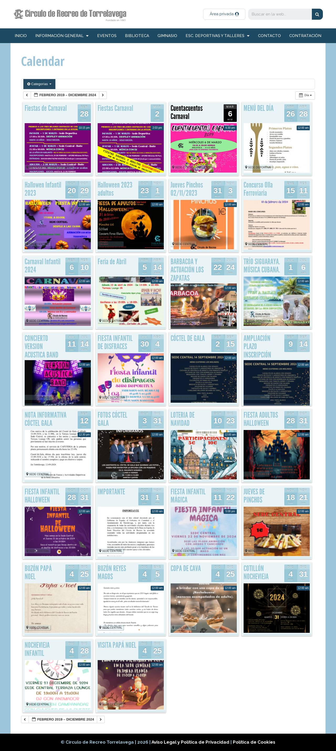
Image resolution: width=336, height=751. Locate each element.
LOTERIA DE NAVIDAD (183, 419)
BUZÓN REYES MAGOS (112, 573)
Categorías (39, 84)
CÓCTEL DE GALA (188, 338)
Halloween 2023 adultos (115, 189)
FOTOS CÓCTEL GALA (112, 419)
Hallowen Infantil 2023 (43, 189)
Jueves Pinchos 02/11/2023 (187, 189)
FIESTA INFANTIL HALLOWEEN (42, 496)
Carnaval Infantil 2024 (42, 266)
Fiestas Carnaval (115, 108)
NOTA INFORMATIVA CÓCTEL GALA (45, 419)
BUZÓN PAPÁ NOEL (38, 573)
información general (61, 36)
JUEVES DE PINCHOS (254, 496)
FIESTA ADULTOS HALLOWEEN (261, 419)
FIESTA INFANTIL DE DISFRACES (115, 342)
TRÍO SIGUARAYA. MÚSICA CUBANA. (262, 266)
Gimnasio (167, 35)
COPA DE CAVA (186, 568)
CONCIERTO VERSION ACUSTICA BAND (41, 347)
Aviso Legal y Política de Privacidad (190, 742)
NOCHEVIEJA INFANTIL (37, 649)
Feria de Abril (112, 261)
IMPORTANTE (111, 491)
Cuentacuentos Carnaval (187, 112)
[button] (224, 14)
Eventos (107, 35)
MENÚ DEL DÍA (259, 108)
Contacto (269, 35)
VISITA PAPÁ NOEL (117, 645)
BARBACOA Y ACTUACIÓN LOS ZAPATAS (187, 270)
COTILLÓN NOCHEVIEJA (256, 573)
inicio (21, 35)
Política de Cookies (254, 742)
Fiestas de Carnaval (46, 108)
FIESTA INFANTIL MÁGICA (188, 496)
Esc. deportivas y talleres (217, 36)
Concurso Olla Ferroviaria (258, 189)
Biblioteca (137, 35)
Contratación (305, 35)
